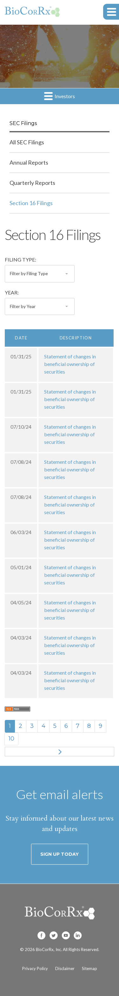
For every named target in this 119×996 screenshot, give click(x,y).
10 (11, 738)
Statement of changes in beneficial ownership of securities (70, 364)
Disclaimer (65, 968)
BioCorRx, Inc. (49, 949)
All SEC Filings (27, 142)
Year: (12, 292)
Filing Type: (20, 259)
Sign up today (59, 854)
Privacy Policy (35, 968)
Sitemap (89, 968)
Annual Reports (29, 162)
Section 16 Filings (31, 202)
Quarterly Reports (32, 182)
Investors (59, 95)
